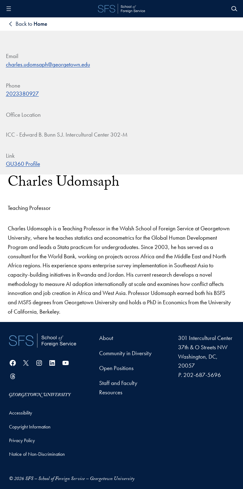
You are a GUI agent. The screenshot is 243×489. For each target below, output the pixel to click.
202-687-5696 (202, 375)
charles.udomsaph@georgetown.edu (48, 64)
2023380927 (22, 93)
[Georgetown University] (40, 394)
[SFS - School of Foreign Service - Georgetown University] (121, 9)
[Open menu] (8, 8)
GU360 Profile (23, 164)
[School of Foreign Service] (42, 341)
